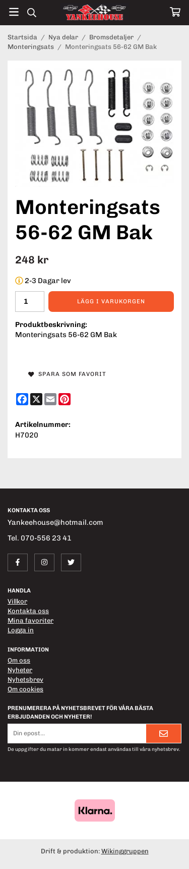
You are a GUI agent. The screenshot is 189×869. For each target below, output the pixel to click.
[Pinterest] (64, 399)
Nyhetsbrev (25, 679)
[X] (36, 399)
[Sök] (31, 12)
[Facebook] (22, 399)
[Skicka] (163, 733)
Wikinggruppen (125, 851)
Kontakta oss (28, 611)
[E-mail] (50, 399)
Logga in (21, 630)
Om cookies (25, 689)
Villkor (17, 601)
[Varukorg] (175, 12)
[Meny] (14, 12)
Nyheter (20, 670)
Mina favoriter (30, 620)
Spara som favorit (67, 373)
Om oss (19, 660)
